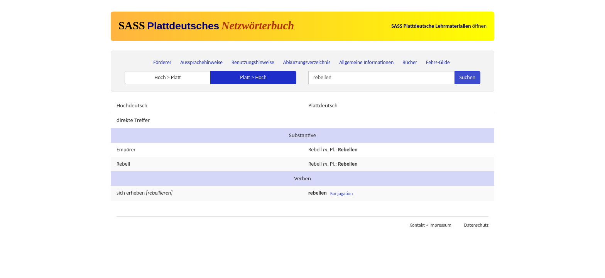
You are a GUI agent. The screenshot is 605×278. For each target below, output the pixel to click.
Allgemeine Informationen (366, 62)
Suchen (467, 77)
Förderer (162, 62)
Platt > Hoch (253, 77)
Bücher (409, 62)
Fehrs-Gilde (438, 62)
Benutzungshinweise (253, 62)
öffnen (439, 26)
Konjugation (341, 193)
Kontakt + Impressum (430, 225)
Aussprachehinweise (201, 62)
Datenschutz (476, 225)
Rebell (315, 149)
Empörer (126, 149)
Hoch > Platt (167, 77)
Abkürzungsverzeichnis (306, 62)
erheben (135, 193)
